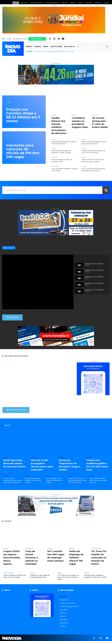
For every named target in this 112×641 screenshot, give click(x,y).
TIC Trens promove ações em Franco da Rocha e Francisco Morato (68, 576)
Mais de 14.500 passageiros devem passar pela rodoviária (94, 142)
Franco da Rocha (96, 548)
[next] (108, 51)
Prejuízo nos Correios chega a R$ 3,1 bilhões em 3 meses (54, 51)
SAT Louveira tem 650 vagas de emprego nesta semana (93, 169)
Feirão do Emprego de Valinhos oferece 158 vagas (76, 557)
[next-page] (55, 176)
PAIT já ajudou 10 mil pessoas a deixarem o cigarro (54, 480)
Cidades (59, 572)
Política (8, 102)
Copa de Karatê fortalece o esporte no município (31, 557)
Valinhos (71, 548)
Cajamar (33, 572)
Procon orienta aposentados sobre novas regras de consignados (12, 480)
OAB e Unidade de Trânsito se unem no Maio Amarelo (14, 575)
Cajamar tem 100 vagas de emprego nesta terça (40, 575)
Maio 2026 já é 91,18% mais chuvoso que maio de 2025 (98, 480)
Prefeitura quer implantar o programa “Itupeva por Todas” (95, 575)
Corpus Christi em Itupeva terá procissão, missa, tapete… (11, 557)
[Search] (106, 190)
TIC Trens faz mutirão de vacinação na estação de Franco (98, 557)
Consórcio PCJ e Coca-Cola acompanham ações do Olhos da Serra (77, 480)
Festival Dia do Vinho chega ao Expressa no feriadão (33, 480)
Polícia (8, 138)
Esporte (74, 115)
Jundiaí (53, 115)
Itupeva (83, 157)
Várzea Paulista (8, 572)
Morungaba (55, 166)
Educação (95, 115)
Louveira (84, 166)
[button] (107, 46)
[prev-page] (51, 176)
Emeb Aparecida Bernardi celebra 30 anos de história (63, 142)
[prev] (105, 51)
